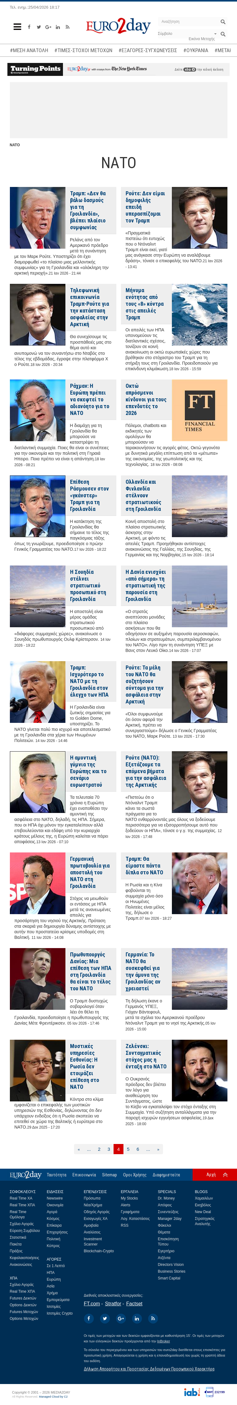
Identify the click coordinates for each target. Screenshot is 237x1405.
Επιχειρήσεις (57, 1232)
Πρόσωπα (92, 1198)
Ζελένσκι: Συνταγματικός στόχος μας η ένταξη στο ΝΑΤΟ (146, 1056)
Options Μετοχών (24, 1318)
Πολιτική (53, 1239)
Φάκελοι (164, 1225)
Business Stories (171, 1271)
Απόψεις (165, 1205)
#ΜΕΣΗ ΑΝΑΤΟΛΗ (29, 50)
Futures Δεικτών (23, 1298)
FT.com (92, 1303)
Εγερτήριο (166, 1251)
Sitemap (109, 1175)
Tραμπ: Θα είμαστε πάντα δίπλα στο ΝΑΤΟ (144, 866)
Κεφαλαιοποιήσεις (24, 1258)
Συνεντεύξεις (168, 1212)
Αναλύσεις (92, 1232)
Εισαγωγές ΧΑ (96, 1218)
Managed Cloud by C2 (53, 1396)
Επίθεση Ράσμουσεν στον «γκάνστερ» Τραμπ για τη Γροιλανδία (89, 495)
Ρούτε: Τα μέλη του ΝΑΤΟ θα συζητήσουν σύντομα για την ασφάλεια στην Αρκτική (145, 684)
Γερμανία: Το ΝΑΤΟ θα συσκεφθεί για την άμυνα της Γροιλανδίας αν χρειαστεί (143, 971)
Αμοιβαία (91, 1225)
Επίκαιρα (54, 1225)
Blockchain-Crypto (99, 1251)
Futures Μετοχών (24, 1312)
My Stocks (129, 1198)
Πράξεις (16, 1251)
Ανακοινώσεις (21, 1264)
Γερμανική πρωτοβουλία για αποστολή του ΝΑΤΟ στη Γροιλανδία (90, 872)
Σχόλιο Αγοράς (22, 1224)
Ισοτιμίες (54, 1306)
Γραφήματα (130, 1212)
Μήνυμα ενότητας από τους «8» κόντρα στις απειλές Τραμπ (145, 304)
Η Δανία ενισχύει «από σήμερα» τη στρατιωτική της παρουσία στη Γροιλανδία (146, 585)
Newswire (55, 1198)
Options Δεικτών (23, 1305)
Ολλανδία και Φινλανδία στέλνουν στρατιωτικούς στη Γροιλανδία (143, 495)
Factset (134, 1303)
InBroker (163, 1341)
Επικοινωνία (84, 1175)
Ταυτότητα (56, 1175)
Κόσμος (53, 1218)
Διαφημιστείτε (166, 1175)
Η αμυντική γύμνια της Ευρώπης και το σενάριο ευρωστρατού (88, 771)
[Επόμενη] (158, 1149)
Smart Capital (169, 1278)
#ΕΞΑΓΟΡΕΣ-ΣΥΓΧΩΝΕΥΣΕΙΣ (147, 50)
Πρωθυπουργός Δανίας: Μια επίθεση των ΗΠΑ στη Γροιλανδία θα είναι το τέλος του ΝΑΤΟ (90, 971)
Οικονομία (55, 1205)
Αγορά (52, 1212)
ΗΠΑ (51, 1272)
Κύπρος (53, 1246)
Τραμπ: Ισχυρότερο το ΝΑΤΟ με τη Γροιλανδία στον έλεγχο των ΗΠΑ (89, 681)
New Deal (203, 1212)
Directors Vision (171, 1264)
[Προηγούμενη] (79, 1149)
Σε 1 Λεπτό (56, 1266)
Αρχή (211, 1174)
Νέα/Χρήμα (93, 1205)
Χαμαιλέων (204, 1198)
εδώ (190, 70)
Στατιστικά (18, 1237)
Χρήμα (52, 1293)
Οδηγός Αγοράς (97, 1212)
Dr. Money (166, 1198)
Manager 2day (170, 1218)
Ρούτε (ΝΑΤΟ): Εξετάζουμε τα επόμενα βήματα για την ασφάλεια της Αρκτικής (146, 771)
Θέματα (164, 1232)
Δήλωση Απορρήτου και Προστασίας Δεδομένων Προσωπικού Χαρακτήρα (149, 1368)
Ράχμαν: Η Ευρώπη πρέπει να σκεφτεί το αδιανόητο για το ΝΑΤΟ (89, 399)
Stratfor (113, 1303)
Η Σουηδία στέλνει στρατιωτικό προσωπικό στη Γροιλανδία (88, 585)
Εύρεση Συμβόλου (25, 1231)
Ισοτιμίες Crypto (60, 1313)
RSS (125, 1225)
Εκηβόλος (203, 1205)
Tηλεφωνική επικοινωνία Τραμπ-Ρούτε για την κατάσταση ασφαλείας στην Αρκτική (89, 307)
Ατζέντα (164, 1258)
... (89, 1149)
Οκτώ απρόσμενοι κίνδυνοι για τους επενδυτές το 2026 (146, 399)
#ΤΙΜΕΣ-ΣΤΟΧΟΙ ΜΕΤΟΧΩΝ (83, 50)
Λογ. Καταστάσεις (135, 1218)
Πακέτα (16, 1244)
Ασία (51, 1286)
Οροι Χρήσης (135, 1175)
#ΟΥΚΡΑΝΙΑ (195, 50)
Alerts (126, 1205)
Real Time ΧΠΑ (22, 1205)
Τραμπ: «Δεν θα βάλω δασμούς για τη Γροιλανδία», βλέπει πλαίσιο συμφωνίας (88, 210)
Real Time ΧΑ (21, 1198)
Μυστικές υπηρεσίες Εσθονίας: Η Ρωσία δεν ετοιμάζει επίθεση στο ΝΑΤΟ (84, 1066)
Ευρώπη (54, 1279)
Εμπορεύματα (58, 1300)
